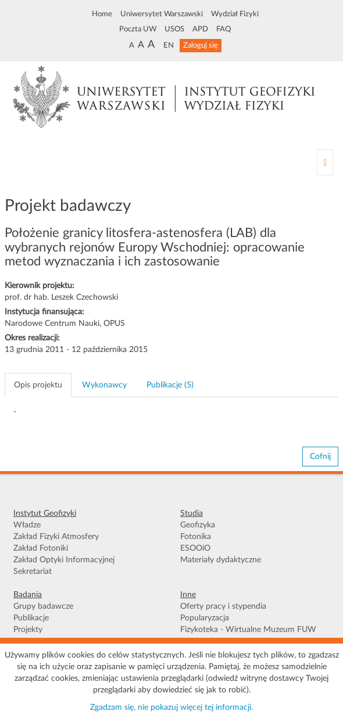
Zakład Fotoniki (40, 548)
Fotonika (195, 537)
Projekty (27, 630)
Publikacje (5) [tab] (170, 385)
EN (168, 45)
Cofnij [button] (320, 456)
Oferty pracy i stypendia (223, 606)
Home (102, 13)
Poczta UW (137, 29)
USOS (174, 29)
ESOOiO (195, 548)
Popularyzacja (204, 618)
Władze (27, 525)
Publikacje (31, 618)
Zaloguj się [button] (200, 45)
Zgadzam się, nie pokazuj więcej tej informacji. (171, 707)
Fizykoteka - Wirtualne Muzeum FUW (248, 630)
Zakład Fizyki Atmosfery (56, 537)
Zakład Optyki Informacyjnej (64, 560)
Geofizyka (197, 525)
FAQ (223, 29)
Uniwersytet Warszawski (161, 13)
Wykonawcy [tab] (104, 385)
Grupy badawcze (43, 606)
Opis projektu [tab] (38, 385)
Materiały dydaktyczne (220, 560)
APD (200, 29)
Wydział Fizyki (235, 13)
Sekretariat (32, 571)
